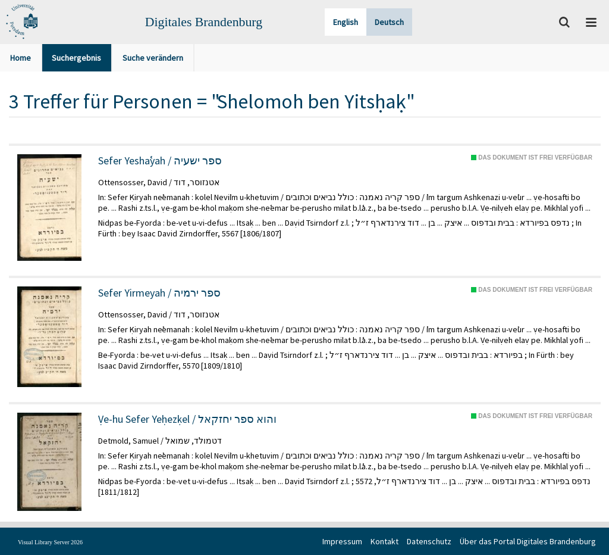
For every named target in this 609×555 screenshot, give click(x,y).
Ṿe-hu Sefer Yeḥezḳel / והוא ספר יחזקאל (187, 419)
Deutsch (389, 22)
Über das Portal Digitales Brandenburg (528, 541)
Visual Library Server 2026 (50, 542)
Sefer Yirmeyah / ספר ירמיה (159, 293)
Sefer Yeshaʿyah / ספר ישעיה (160, 160)
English (345, 22)
